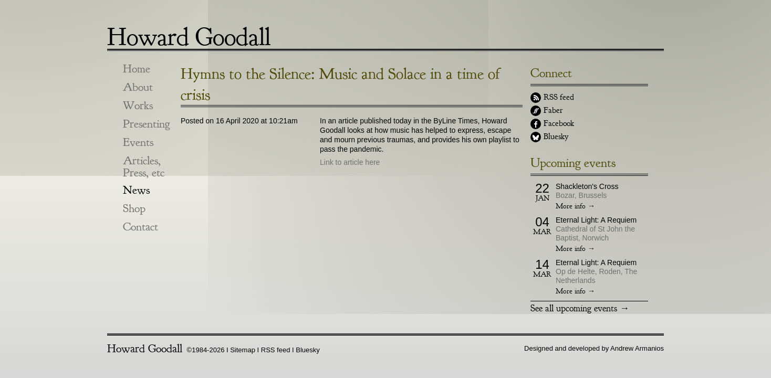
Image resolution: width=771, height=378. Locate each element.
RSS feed (559, 97)
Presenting (146, 124)
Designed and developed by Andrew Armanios (594, 348)
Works (138, 106)
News (136, 190)
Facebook (559, 123)
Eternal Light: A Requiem (596, 220)
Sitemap (242, 350)
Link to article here (350, 162)
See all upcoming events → (579, 308)
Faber (553, 110)
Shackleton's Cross (587, 186)
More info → (575, 206)
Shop (134, 209)
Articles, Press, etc (143, 167)
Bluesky (556, 136)
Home (136, 69)
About (138, 87)
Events (138, 142)
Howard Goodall (188, 33)
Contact (140, 227)
